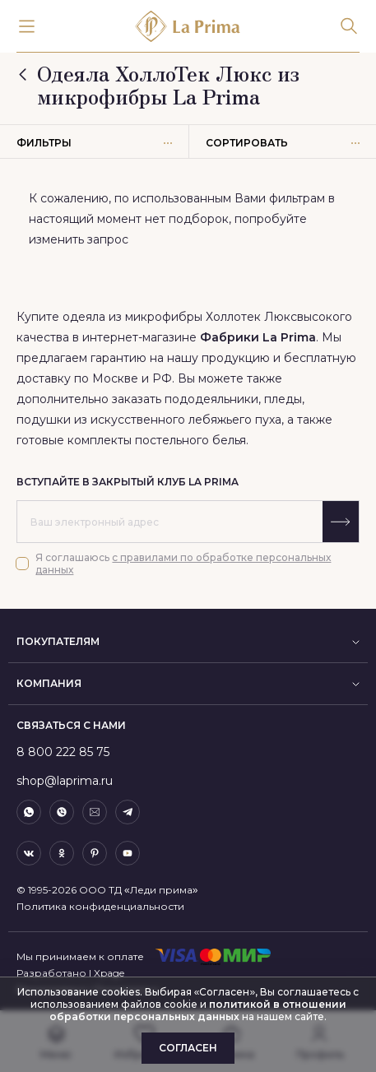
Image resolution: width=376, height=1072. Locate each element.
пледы (283, 399)
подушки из (53, 419)
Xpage (109, 973)
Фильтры (94, 143)
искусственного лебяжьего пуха (186, 419)
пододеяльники (211, 399)
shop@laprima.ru (64, 780)
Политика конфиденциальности (100, 906)
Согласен (188, 1048)
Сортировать (283, 143)
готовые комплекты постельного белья (131, 440)
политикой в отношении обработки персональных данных (197, 1010)
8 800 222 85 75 (62, 752)
